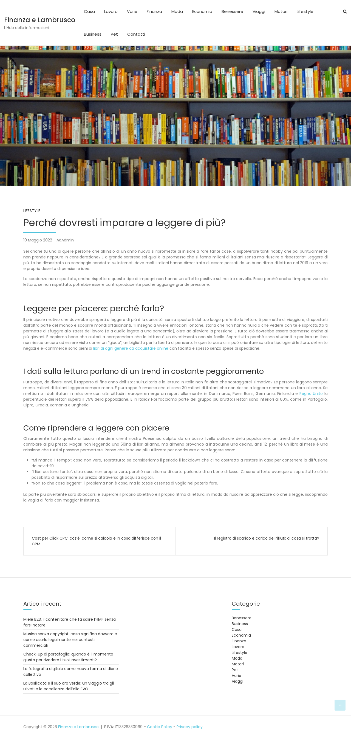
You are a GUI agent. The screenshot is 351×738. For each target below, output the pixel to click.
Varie (132, 11)
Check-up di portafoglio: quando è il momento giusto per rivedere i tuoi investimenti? (68, 657)
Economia (202, 11)
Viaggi (259, 11)
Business (92, 34)
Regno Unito (311, 393)
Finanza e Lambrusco (39, 19)
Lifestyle (305, 11)
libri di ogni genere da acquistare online (130, 348)
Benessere (232, 11)
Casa (89, 11)
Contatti (136, 34)
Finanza (154, 11)
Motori (280, 11)
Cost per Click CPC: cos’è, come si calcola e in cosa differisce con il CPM (96, 541)
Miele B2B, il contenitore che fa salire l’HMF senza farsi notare (69, 622)
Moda (177, 11)
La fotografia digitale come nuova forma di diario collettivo (70, 671)
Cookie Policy (159, 727)
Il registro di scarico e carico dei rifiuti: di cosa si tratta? (266, 538)
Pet (114, 34)
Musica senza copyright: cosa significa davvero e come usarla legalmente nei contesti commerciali (70, 639)
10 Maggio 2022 (37, 240)
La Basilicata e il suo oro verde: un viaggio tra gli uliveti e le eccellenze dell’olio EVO (68, 686)
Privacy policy (190, 727)
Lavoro (111, 11)
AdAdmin (65, 240)
